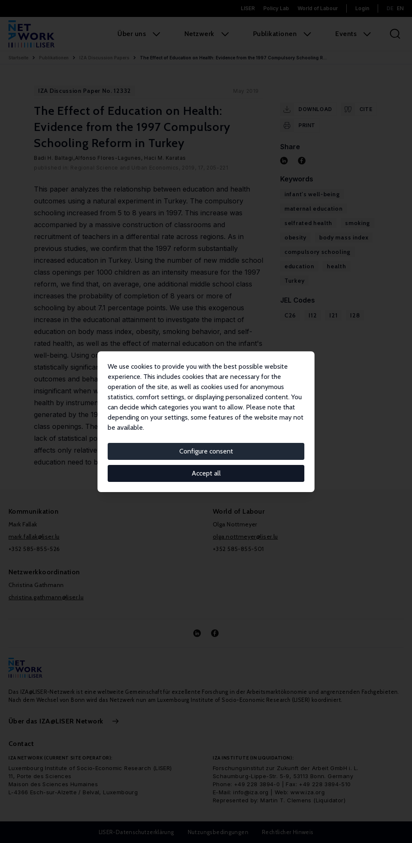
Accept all (206, 473)
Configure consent (206, 451)
